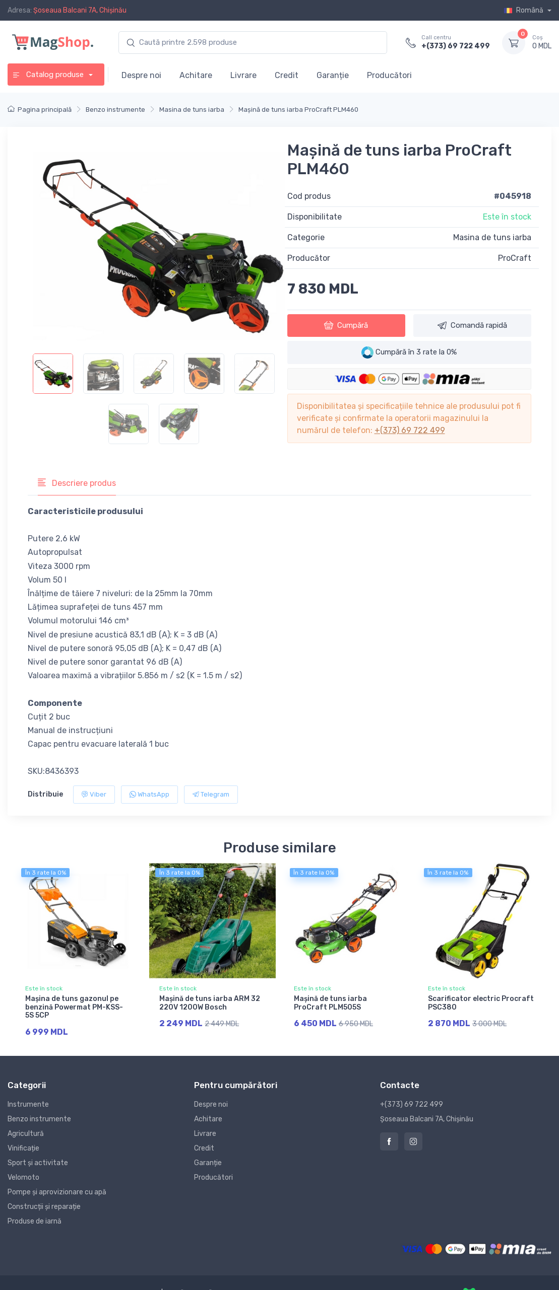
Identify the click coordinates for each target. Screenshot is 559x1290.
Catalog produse (49, 74)
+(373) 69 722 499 (455, 46)
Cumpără (346, 325)
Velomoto (23, 1176)
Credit (286, 75)
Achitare (195, 75)
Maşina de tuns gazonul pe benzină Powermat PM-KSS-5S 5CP (74, 1007)
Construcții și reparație (44, 1205)
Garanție (333, 75)
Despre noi (141, 75)
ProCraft (514, 258)
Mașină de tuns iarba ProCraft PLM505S (330, 1003)
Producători (389, 75)
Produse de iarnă (34, 1220)
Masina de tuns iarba (492, 237)
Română (524, 10)
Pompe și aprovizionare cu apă (57, 1191)
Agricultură (26, 1132)
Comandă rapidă (472, 325)
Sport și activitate (38, 1162)
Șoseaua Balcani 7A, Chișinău (80, 10)
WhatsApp (149, 794)
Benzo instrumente (39, 1118)
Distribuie (45, 794)
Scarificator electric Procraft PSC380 (481, 1003)
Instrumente (28, 1103)
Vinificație (23, 1147)
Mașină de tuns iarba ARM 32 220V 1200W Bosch (209, 1003)
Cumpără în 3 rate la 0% (409, 352)
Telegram (211, 794)
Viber (94, 794)
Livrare (243, 75)
